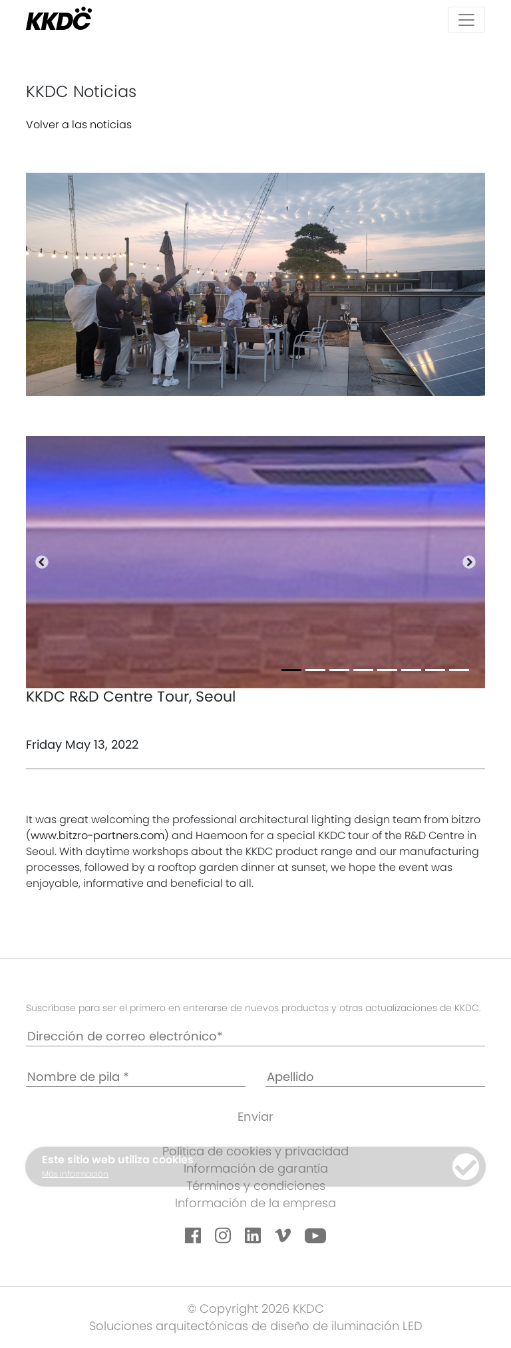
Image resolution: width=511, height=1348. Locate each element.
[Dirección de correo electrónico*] (255, 1036)
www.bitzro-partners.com (97, 835)
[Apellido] (375, 1077)
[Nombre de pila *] (136, 1077)
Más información (75, 1173)
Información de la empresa (255, 1203)
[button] (42, 562)
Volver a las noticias (79, 124)
